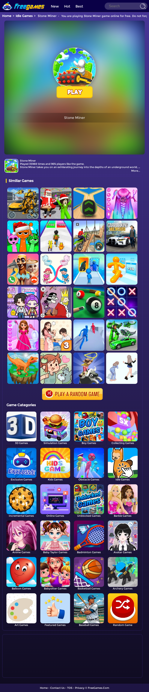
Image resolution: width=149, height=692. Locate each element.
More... (135, 170)
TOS (69, 687)
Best (79, 6)
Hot (67, 6)
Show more (20, 675)
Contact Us (57, 687)
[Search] (126, 6)
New (55, 6)
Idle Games (24, 16)
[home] (23, 1)
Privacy (79, 687)
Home (6, 16)
